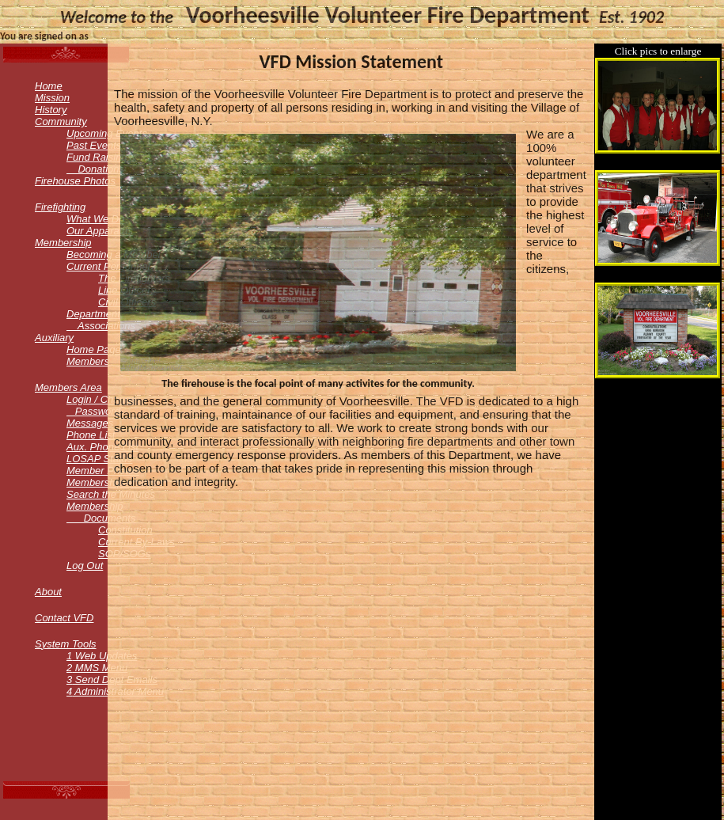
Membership (63, 243)
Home (49, 86)
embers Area (68, 387)
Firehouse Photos (75, 181)
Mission (52, 98)
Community (61, 121)
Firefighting (60, 207)
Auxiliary (54, 338)
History (50, 110)
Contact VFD (64, 618)
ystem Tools (66, 644)
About (48, 592)
